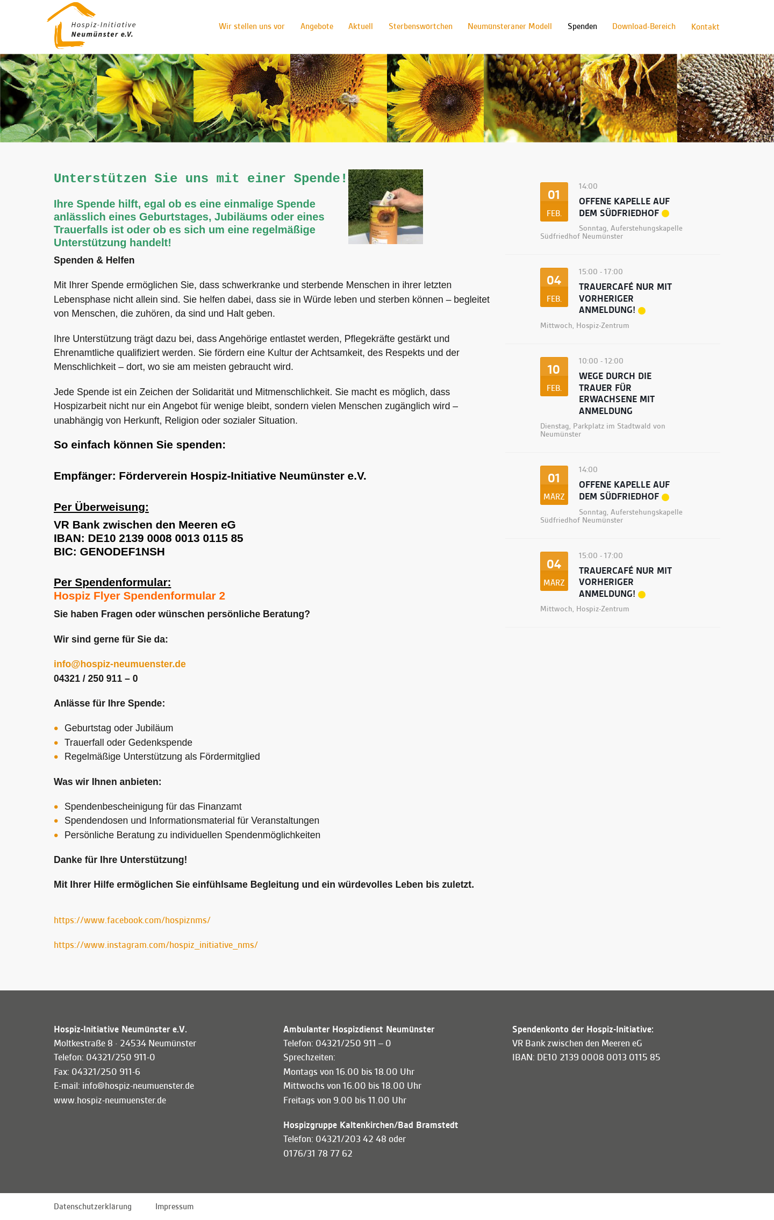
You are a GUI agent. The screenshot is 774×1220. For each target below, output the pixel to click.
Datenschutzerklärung (93, 1206)
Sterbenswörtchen (417, 27)
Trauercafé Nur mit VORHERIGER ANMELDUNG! (625, 298)
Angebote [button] (311, 27)
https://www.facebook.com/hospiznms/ (132, 920)
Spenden (580, 27)
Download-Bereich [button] (643, 27)
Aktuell (356, 27)
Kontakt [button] (705, 27)
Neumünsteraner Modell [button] (507, 27)
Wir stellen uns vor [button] (246, 27)
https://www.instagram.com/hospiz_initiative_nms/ (156, 945)
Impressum (174, 1206)
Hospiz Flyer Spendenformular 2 (139, 595)
